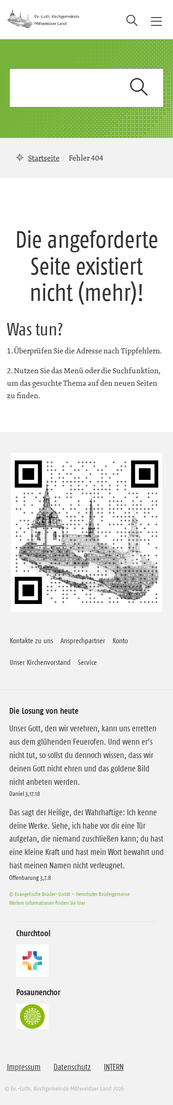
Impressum (24, 1067)
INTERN (114, 1067)
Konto (120, 640)
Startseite (44, 158)
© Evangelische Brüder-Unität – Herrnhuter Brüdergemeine (69, 893)
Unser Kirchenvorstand (40, 662)
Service (87, 662)
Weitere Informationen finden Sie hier (47, 902)
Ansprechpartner (82, 640)
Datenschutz (72, 1067)
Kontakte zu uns (31, 640)
